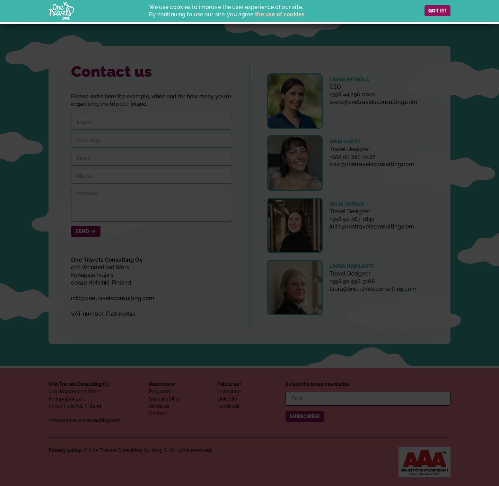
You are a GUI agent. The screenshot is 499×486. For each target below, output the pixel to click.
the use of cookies (280, 14)
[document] (249, 243)
